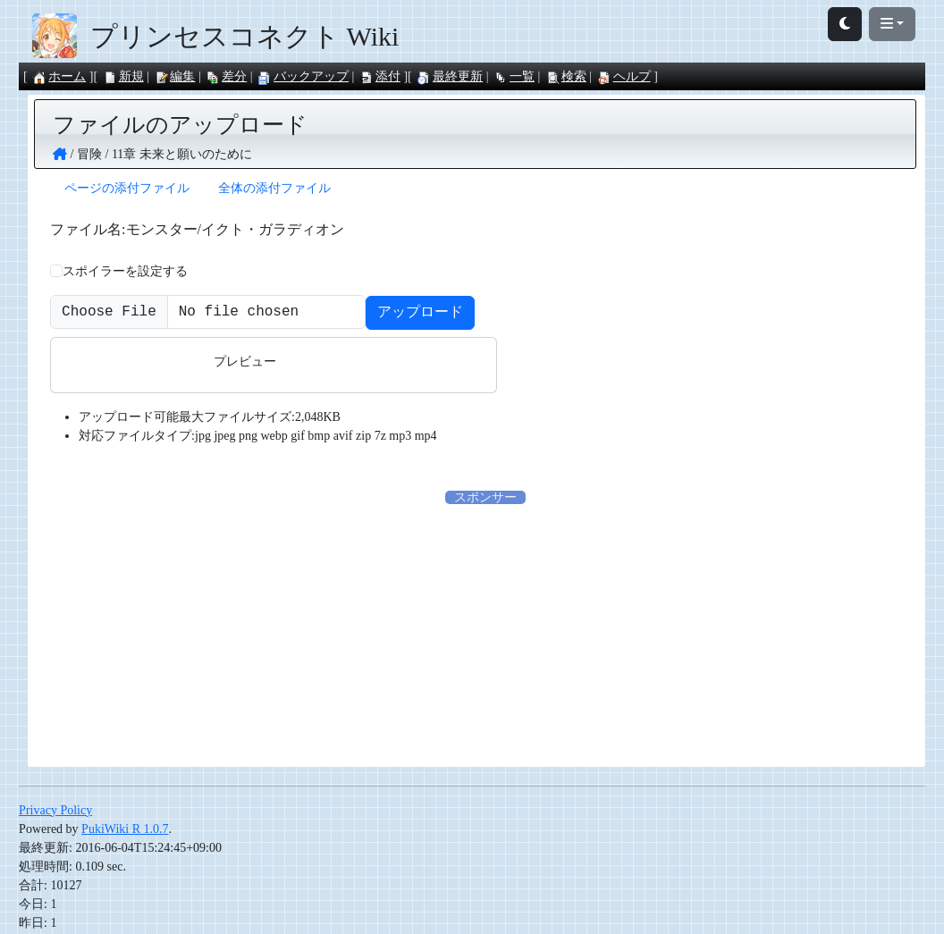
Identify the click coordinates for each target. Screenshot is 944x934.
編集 (174, 76)
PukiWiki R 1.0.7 (124, 830)
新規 (123, 76)
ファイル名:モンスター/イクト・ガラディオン (197, 229)
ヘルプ (624, 76)
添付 (379, 76)
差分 (226, 76)
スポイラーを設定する (125, 271)
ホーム (59, 76)
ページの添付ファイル (127, 188)
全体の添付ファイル (274, 188)
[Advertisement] (485, 634)
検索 (565, 76)
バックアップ (303, 76)
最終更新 (450, 76)
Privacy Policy (55, 812)
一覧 (514, 76)
